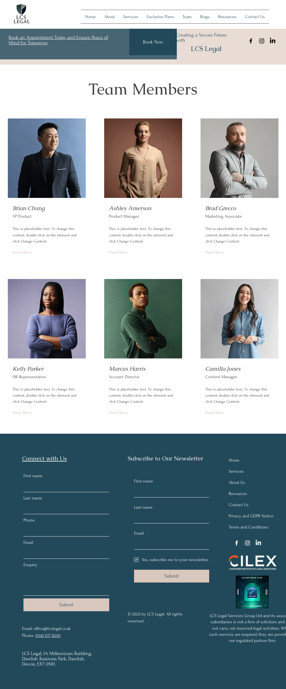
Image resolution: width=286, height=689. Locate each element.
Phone (29, 520)
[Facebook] (250, 41)
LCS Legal (206, 48)
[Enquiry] (66, 582)
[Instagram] (261, 41)
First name (32, 475)
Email (28, 542)
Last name (32, 498)
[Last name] (64, 508)
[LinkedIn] (272, 41)
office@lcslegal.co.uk (52, 628)
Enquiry (30, 564)
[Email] (64, 553)
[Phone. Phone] (64, 531)
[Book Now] (153, 42)
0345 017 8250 (48, 635)
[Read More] (23, 253)
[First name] (64, 486)
